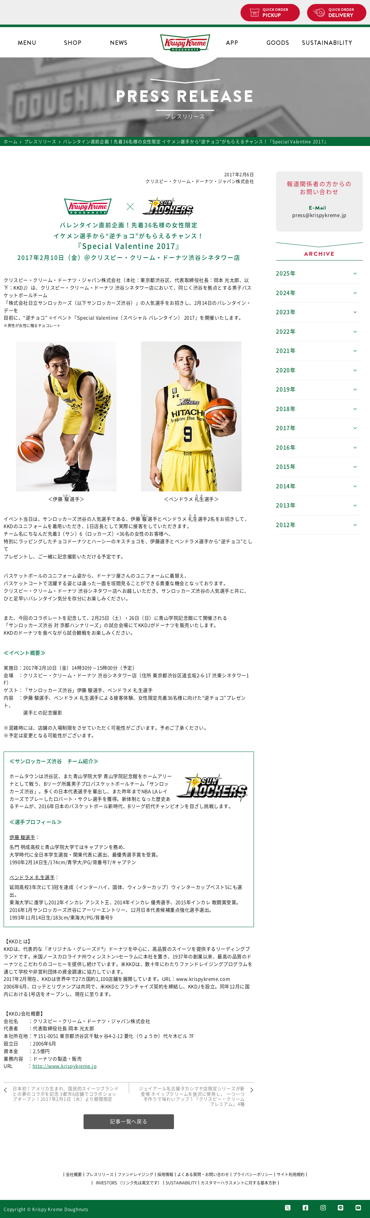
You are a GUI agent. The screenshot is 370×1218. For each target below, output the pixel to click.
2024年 (286, 293)
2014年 (286, 486)
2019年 (286, 389)
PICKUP (278, 13)
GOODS (278, 43)
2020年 (286, 370)
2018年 (286, 409)
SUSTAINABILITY (323, 43)
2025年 (286, 273)
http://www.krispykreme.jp (65, 1066)
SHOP (73, 43)
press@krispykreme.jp (319, 215)
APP (232, 43)
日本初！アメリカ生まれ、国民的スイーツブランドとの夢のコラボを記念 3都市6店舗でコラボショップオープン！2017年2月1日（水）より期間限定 (66, 1093)
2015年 (286, 466)
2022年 (286, 331)
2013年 (286, 505)
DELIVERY (344, 13)
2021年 (286, 350)
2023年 (286, 312)
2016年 (286, 447)
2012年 (286, 525)
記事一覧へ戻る (128, 1121)
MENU (27, 43)
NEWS (119, 43)
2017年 (286, 428)
